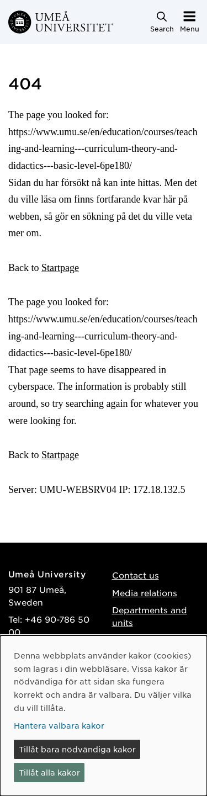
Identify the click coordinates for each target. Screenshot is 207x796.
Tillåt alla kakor (49, 772)
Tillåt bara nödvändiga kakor (77, 749)
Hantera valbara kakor (59, 725)
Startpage (60, 267)
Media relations (144, 592)
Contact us (135, 575)
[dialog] (103, 715)
